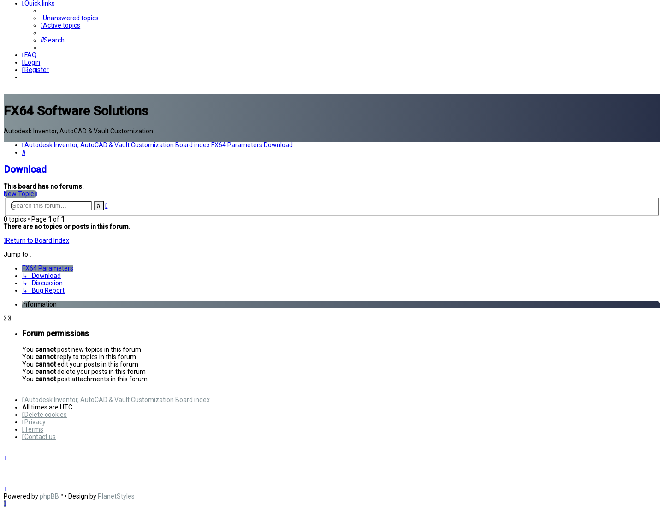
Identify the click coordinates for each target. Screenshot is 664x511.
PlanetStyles (116, 496)
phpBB (49, 496)
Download (25, 169)
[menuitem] (70, 18)
